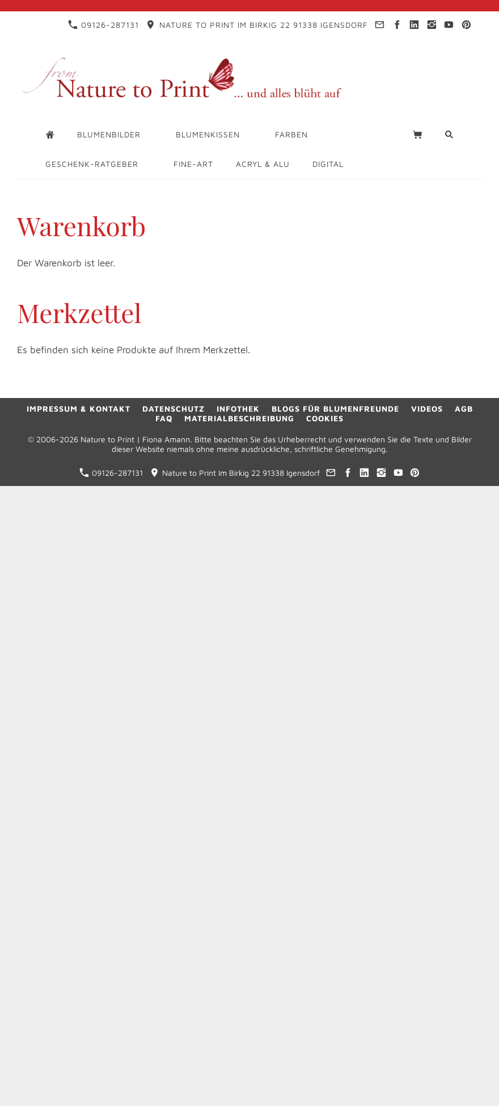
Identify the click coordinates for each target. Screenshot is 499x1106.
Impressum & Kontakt (78, 408)
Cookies (325, 418)
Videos (427, 408)
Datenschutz (173, 408)
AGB (464, 408)
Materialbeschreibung (239, 418)
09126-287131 (103, 25)
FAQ (163, 418)
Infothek (238, 408)
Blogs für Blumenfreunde (335, 408)
